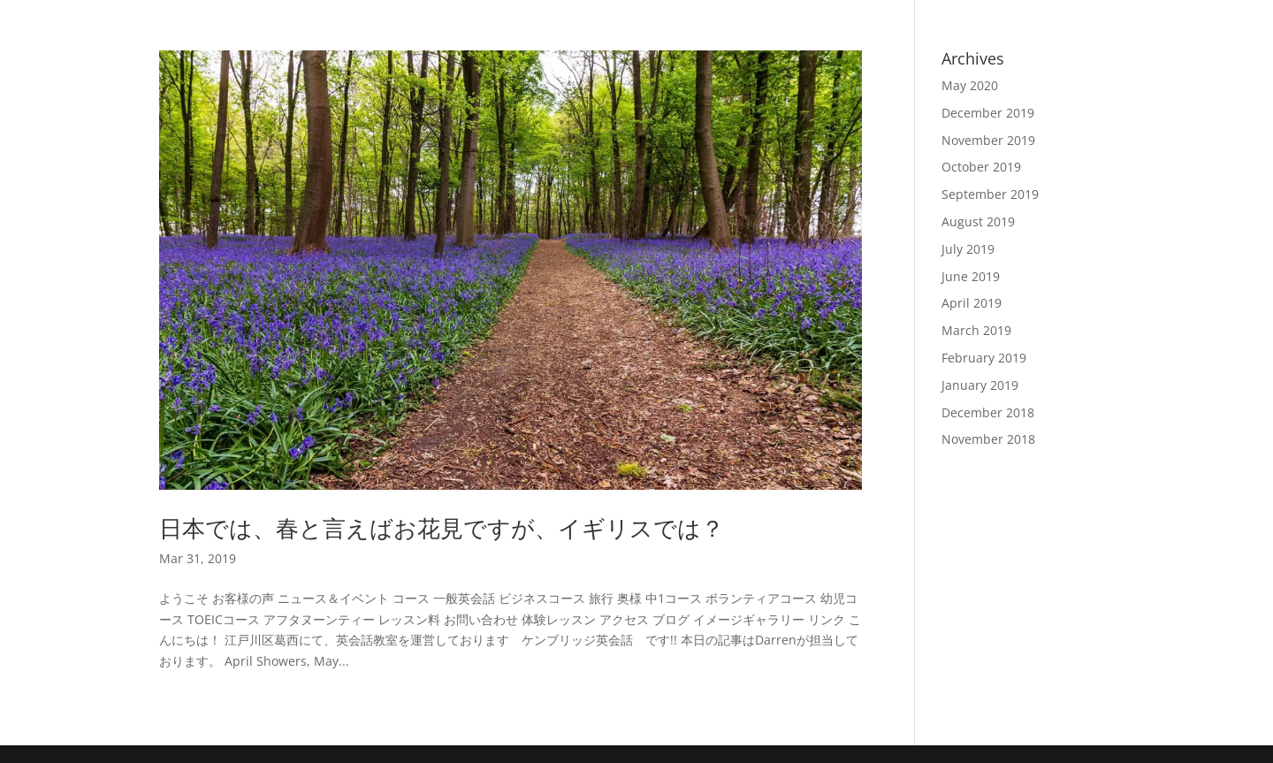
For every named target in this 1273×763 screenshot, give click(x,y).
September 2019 (990, 194)
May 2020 (969, 85)
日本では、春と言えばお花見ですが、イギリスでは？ (441, 528)
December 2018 (987, 412)
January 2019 (979, 385)
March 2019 (976, 330)
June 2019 (970, 276)
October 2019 (981, 166)
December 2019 (987, 112)
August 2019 (978, 221)
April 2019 (971, 302)
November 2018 (988, 439)
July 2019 (968, 248)
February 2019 (983, 357)
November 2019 (988, 140)
